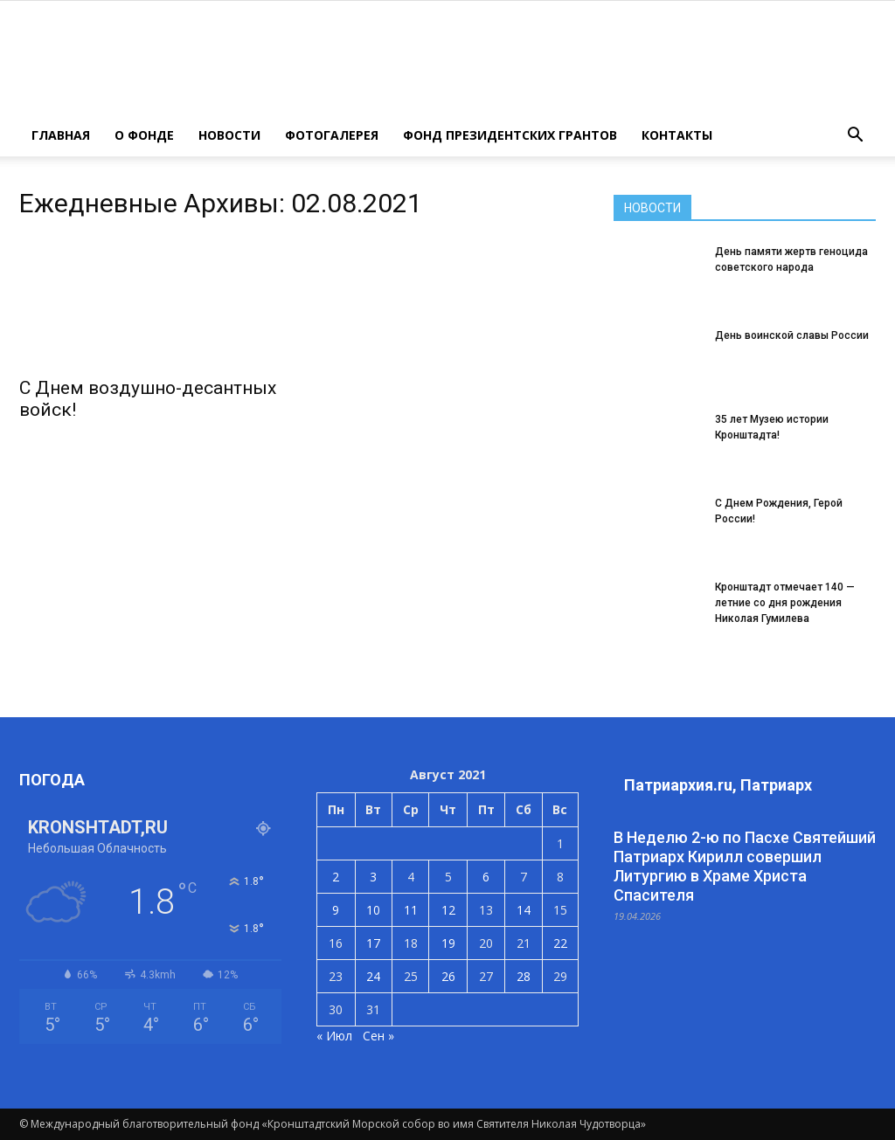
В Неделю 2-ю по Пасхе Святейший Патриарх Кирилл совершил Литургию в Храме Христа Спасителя (745, 866)
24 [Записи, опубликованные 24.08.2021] (373, 976)
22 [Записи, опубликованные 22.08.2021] (560, 943)
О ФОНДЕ (144, 135)
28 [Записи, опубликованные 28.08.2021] (524, 976)
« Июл (334, 1035)
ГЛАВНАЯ (60, 135)
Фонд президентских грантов (510, 135)
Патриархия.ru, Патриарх (718, 785)
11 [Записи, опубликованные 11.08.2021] (411, 910)
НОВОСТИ (229, 135)
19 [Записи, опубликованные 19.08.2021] (448, 943)
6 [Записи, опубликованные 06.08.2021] (485, 876)
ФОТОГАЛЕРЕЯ (331, 135)
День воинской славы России (792, 335)
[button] (855, 135)
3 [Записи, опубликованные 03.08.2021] (373, 876)
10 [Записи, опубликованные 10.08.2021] (373, 910)
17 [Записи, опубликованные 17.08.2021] (373, 943)
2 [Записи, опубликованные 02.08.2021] (335, 876)
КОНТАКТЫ (677, 135)
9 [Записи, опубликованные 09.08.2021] (335, 910)
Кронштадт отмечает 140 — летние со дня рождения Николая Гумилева (785, 603)
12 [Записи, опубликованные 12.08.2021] (448, 910)
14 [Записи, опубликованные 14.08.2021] (524, 910)
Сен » (378, 1035)
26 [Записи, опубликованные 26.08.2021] (448, 976)
